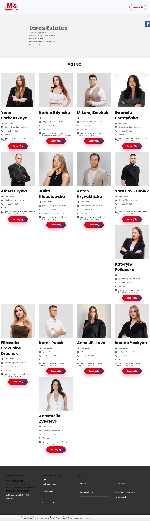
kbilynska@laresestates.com (51, 122)
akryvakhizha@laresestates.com (90, 205)
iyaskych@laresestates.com (127, 352)
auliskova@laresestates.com (89, 352)
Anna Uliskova (91, 342)
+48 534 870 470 (47, 125)
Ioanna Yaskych (131, 342)
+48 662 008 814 (9, 204)
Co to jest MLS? (121, 483)
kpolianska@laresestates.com (128, 279)
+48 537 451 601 (123, 356)
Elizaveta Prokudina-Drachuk (12, 348)
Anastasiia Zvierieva (50, 418)
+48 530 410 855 (47, 209)
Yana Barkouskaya (14, 115)
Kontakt (82, 501)
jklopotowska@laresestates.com (53, 205)
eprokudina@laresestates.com (14, 363)
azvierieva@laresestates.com (51, 430)
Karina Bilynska (54, 112)
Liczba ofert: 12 (35, 45)
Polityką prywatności (68, 517)
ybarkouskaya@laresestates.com (15, 127)
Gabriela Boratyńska (126, 115)
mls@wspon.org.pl (49, 484)
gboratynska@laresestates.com (128, 127)
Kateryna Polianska (125, 267)
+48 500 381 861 (123, 131)
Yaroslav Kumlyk (132, 191)
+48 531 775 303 (123, 282)
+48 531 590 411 (85, 209)
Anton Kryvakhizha (89, 193)
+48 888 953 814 (9, 366)
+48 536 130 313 (123, 204)
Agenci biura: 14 (35, 48)
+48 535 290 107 (85, 125)
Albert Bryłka (14, 191)
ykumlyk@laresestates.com (127, 200)
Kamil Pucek (51, 342)
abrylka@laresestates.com (12, 200)
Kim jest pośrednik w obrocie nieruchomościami (125, 494)
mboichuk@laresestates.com (89, 122)
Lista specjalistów (86, 492)
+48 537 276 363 (47, 434)
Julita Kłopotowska (52, 193)
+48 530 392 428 (85, 356)
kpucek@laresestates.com (50, 352)
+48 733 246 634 (47, 356)
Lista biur (83, 483)
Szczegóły (18, 146)
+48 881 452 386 (9, 131)
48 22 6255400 (48, 480)
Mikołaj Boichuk (92, 112)
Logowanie (138, 7)
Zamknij (127, 518)
